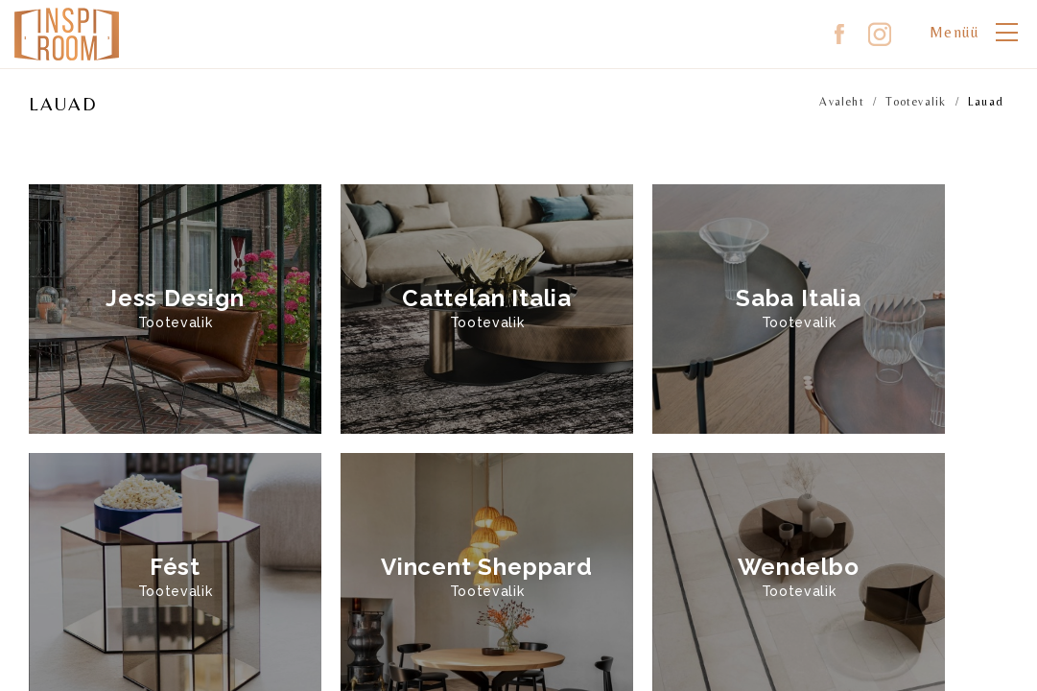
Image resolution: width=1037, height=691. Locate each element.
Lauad (985, 101)
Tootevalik (915, 101)
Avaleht (841, 101)
